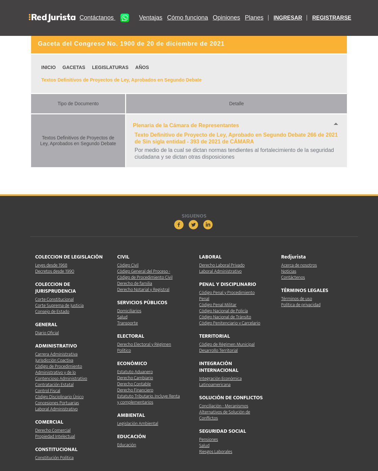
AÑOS (142, 67)
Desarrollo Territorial (218, 350)
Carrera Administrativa (56, 354)
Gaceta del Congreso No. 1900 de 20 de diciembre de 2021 (131, 43)
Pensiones (208, 439)
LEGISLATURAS (110, 67)
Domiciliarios (129, 311)
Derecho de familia (134, 283)
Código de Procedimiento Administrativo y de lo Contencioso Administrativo (61, 372)
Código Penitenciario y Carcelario (229, 323)
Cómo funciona (187, 18)
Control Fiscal (47, 391)
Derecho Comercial (53, 430)
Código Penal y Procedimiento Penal (227, 295)
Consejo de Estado (52, 311)
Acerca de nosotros (299, 265)
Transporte (127, 323)
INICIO (48, 67)
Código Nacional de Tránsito (225, 317)
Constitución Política (54, 458)
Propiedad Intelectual (55, 436)
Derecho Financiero (135, 390)
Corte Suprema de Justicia (59, 305)
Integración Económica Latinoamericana (220, 381)
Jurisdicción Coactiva (54, 360)
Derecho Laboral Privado (222, 265)
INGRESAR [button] (288, 18)
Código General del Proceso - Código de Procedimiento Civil (145, 274)
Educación (126, 445)
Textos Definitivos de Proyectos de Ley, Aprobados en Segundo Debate (121, 80)
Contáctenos (293, 277)
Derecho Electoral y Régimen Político (144, 347)
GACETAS (74, 67)
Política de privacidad (301, 305)
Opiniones (226, 18)
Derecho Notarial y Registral (143, 289)
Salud (122, 317)
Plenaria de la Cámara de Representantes (186, 125)
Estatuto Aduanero (135, 372)
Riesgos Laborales (215, 451)
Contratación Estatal (54, 384)
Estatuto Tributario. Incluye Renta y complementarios (148, 399)
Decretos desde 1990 (54, 271)
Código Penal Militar (218, 305)
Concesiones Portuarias (57, 403)
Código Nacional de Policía (223, 311)
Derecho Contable (134, 384)
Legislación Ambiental (137, 423)
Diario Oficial (47, 333)
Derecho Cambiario (135, 378)
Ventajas (150, 18)
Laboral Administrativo (56, 409)
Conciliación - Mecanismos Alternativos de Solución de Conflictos (224, 412)
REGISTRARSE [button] (331, 18)
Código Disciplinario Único (59, 397)
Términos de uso (296, 298)
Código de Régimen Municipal (227, 344)
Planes (254, 18)
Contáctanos (106, 18)
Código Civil (128, 265)
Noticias (289, 271)
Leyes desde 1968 (51, 265)
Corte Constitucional (54, 299)
